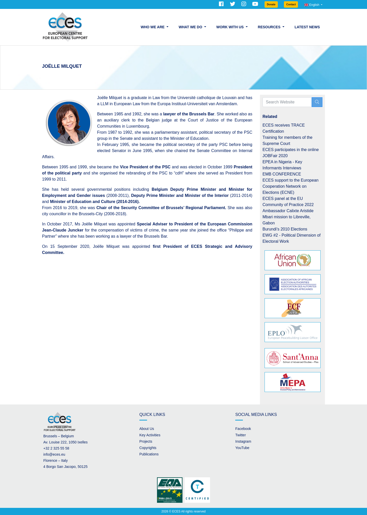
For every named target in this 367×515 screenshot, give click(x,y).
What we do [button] (191, 27)
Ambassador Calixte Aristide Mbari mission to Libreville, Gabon (288, 217)
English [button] (312, 5)
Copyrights (147, 448)
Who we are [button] (153, 27)
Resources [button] (270, 27)
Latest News (307, 27)
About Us (146, 429)
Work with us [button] (230, 27)
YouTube (242, 448)
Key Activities (149, 435)
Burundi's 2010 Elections (285, 229)
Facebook (243, 429)
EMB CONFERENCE (282, 174)
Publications (149, 454)
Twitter (240, 435)
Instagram (243, 441)
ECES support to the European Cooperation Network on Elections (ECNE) (291, 186)
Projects (145, 441)
